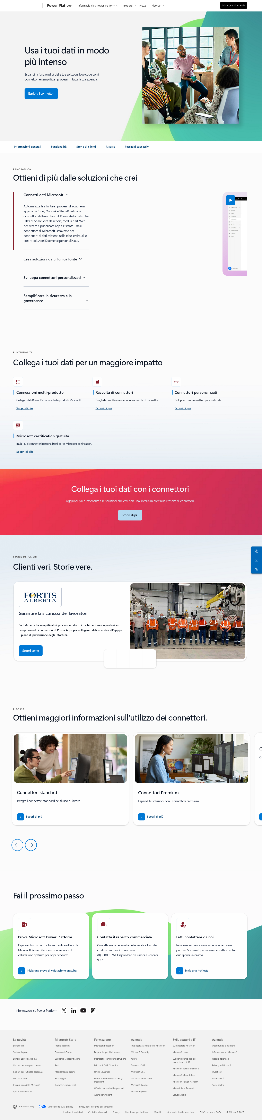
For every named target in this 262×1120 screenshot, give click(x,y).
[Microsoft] (27, 5)
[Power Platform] (60, 5)
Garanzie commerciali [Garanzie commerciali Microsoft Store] (66, 1084)
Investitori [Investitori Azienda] (217, 1071)
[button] (115, 200)
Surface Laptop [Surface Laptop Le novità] (20, 1052)
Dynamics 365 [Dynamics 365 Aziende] (138, 1065)
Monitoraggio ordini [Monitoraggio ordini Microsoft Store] (65, 1071)
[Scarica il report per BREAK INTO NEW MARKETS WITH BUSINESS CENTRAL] (29, 816)
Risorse (156, 5)
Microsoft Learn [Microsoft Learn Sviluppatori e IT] (180, 1052)
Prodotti (127, 5)
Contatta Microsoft (97, 1112)
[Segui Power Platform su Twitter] (64, 1010)
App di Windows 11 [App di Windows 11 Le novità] (22, 1091)
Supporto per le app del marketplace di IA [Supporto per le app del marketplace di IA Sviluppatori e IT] (184, 1060)
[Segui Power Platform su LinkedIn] (73, 1010)
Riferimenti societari (72, 1112)
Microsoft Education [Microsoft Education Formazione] (104, 1045)
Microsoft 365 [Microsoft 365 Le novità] (20, 1078)
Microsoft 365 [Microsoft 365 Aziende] (138, 1071)
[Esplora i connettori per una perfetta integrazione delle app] (41, 93)
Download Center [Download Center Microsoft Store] (63, 1052)
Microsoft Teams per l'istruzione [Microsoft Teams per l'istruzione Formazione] (110, 1058)
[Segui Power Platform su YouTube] (83, 1010)
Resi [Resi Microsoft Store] (57, 1065)
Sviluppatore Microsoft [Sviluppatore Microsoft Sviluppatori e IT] (184, 1045)
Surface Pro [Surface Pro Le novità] (18, 1045)
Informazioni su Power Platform (96, 5)
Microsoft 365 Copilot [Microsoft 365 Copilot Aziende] (141, 1078)
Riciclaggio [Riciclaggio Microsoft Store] (60, 1078)
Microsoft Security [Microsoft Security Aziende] (140, 1052)
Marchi (157, 1112)
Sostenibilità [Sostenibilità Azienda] (218, 1084)
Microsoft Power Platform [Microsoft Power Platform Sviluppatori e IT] (185, 1081)
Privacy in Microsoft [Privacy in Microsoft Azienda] (222, 1065)
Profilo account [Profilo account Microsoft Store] (62, 1045)
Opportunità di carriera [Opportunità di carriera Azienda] (223, 1045)
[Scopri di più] (104, 408)
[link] (27, 148)
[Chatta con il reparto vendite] (256, 551)
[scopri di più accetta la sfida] (24, 408)
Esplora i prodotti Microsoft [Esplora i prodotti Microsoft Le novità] (26, 1084)
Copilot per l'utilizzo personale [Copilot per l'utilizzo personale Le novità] (28, 1071)
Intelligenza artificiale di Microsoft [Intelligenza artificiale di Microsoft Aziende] (148, 1045)
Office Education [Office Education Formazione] (102, 1071)
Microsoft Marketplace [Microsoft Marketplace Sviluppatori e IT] (184, 1075)
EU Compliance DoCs (210, 1112)
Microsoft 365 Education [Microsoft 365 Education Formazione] (106, 1065)
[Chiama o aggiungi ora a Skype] (256, 569)
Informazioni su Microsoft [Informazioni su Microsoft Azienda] (224, 1052)
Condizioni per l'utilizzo (136, 1112)
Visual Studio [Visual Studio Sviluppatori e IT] (179, 1094)
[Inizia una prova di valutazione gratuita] (47, 970)
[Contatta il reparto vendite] (256, 560)
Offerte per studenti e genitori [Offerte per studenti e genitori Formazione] (109, 1088)
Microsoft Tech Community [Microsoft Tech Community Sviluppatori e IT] (186, 1068)
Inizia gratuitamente (233, 5)
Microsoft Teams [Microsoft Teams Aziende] (139, 1084)
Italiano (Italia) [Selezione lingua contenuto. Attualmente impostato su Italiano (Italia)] (26, 1106)
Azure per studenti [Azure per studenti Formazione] (103, 1094)
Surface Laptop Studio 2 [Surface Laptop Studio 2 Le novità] (25, 1058)
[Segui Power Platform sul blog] (93, 1010)
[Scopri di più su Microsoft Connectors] (130, 515)
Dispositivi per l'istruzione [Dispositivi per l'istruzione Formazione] (107, 1052)
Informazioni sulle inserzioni (180, 1112)
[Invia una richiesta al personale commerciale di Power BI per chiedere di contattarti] (192, 970)
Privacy (116, 1112)
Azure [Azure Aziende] (134, 1058)
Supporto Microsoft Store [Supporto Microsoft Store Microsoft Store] (67, 1058)
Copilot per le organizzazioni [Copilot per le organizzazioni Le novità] (27, 1065)
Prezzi (142, 5)
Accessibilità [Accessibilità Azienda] (218, 1078)
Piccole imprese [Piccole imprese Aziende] (139, 1091)
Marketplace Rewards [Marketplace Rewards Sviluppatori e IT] (183, 1088)
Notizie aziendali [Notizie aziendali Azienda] (220, 1058)
